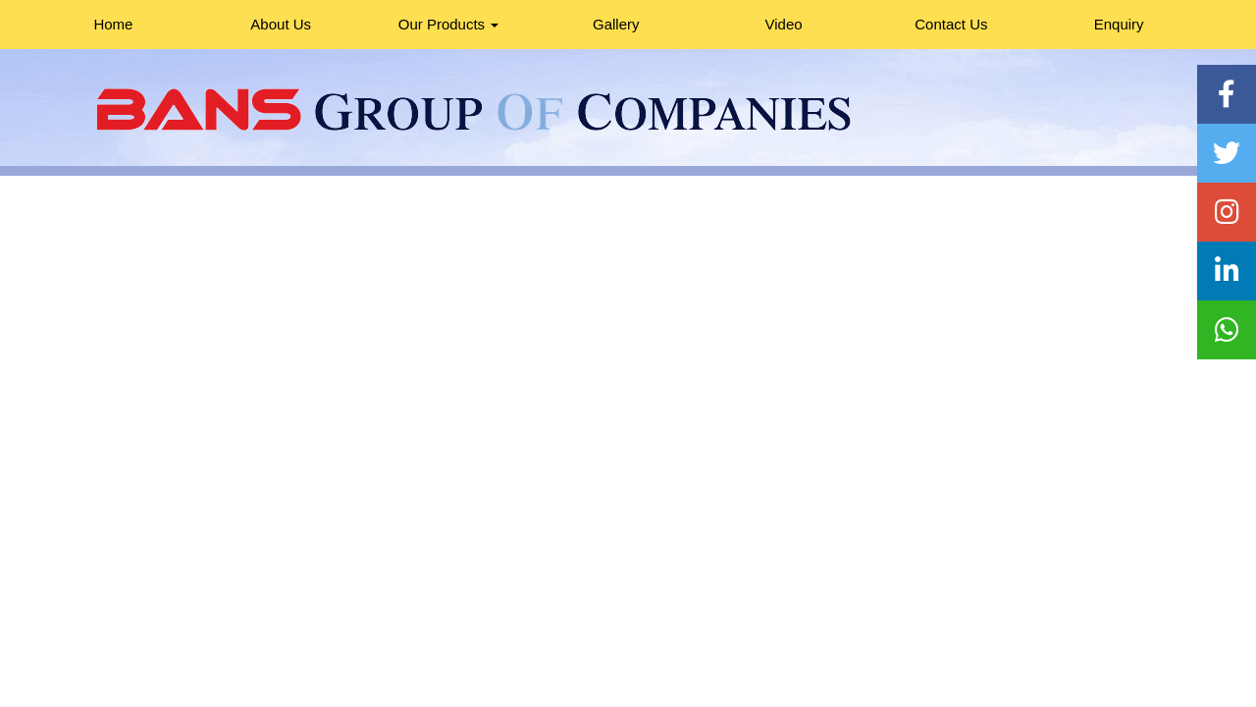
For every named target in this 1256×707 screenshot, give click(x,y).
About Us (280, 24)
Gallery (616, 24)
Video (784, 24)
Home (112, 24)
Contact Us (951, 24)
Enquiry (1119, 24)
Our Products (448, 24)
